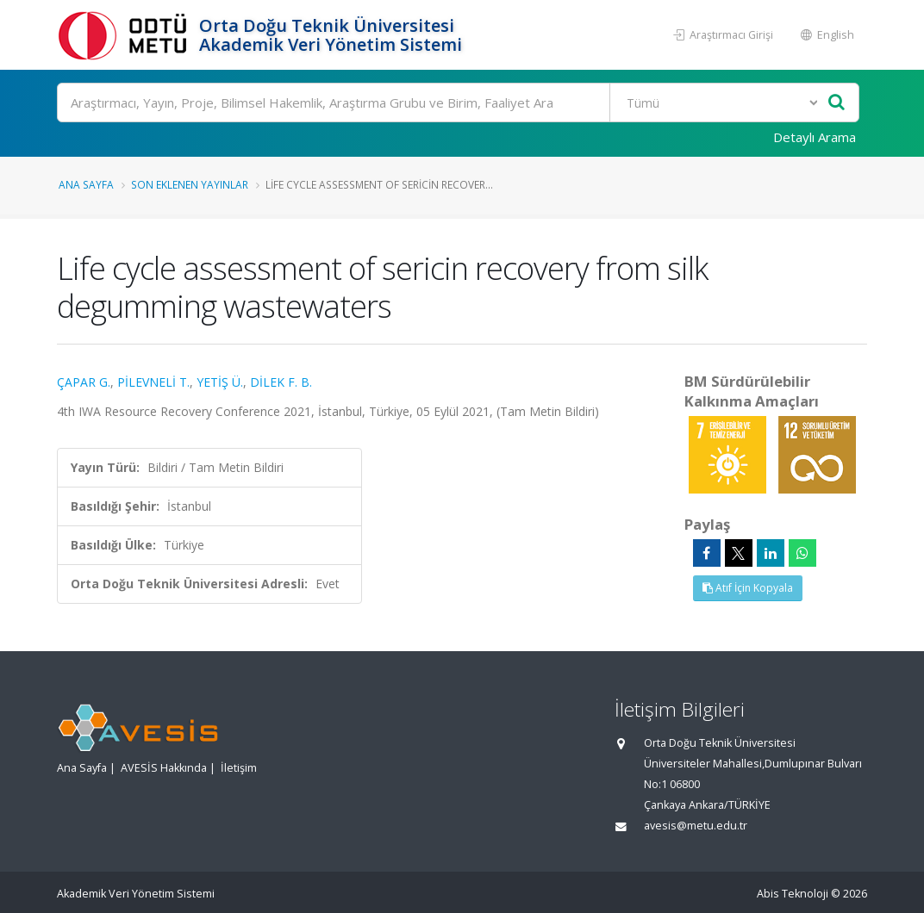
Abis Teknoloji (792, 893)
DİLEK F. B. (281, 382)
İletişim (239, 768)
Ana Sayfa (86, 184)
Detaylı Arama (814, 137)
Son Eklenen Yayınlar (189, 184)
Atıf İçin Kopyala (747, 588)
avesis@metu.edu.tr (695, 825)
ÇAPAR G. (83, 382)
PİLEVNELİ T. (153, 382)
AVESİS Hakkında (164, 768)
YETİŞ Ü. (220, 382)
